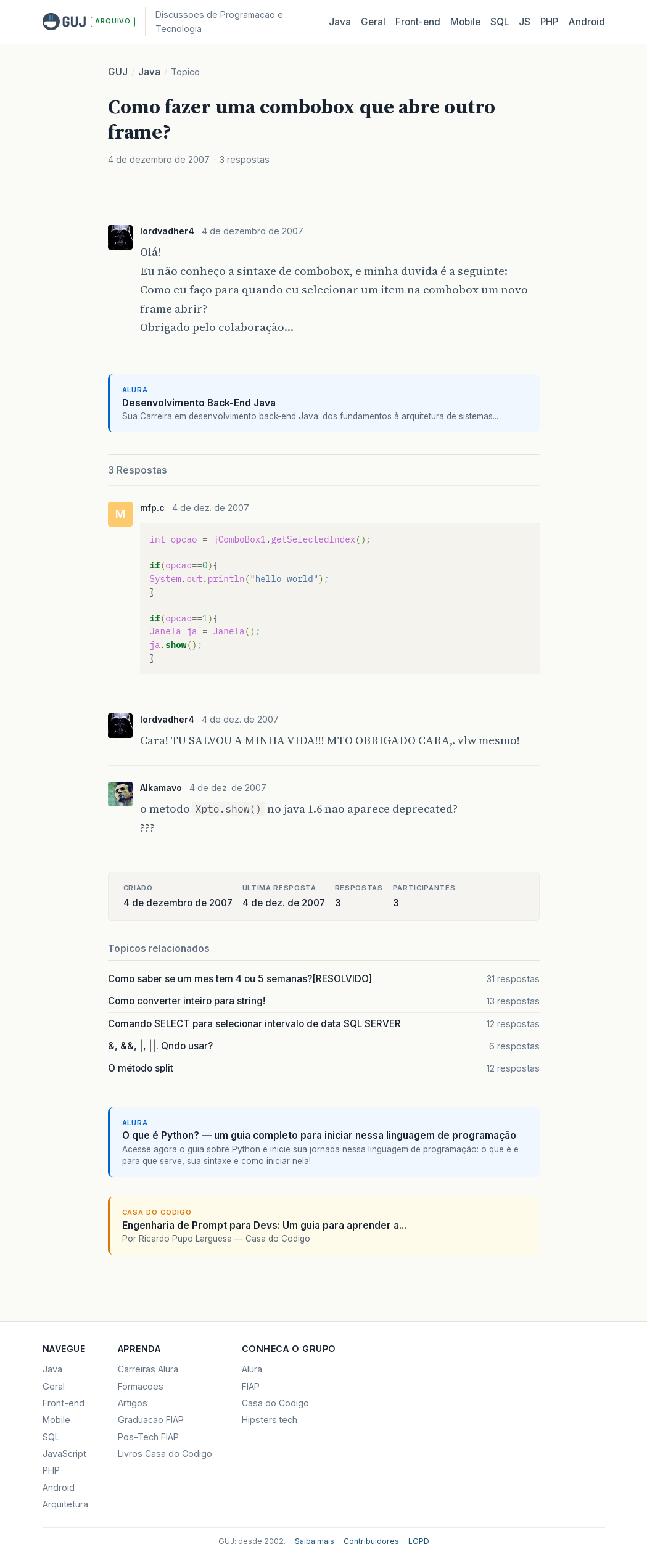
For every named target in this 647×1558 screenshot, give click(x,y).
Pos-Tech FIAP (148, 1437)
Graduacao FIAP (151, 1419)
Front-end (63, 1403)
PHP (549, 22)
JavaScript (64, 1453)
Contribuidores (371, 1541)
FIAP (251, 1386)
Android (586, 22)
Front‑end (417, 22)
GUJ (118, 72)
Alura (252, 1369)
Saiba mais (314, 1541)
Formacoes (140, 1386)
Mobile (465, 22)
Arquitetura (65, 1504)
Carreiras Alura (148, 1369)
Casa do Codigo (275, 1403)
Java (340, 22)
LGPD (418, 1541)
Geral (373, 22)
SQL (499, 22)
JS (524, 22)
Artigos (132, 1403)
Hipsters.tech (269, 1419)
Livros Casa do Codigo (165, 1453)
